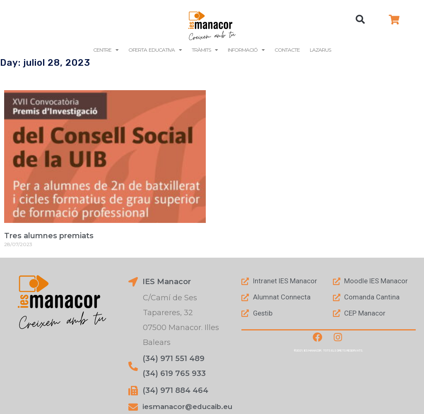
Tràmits (205, 50)
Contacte (287, 50)
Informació (246, 50)
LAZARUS (320, 50)
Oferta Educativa (154, 50)
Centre (105, 50)
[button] (360, 19)
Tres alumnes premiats (49, 235)
